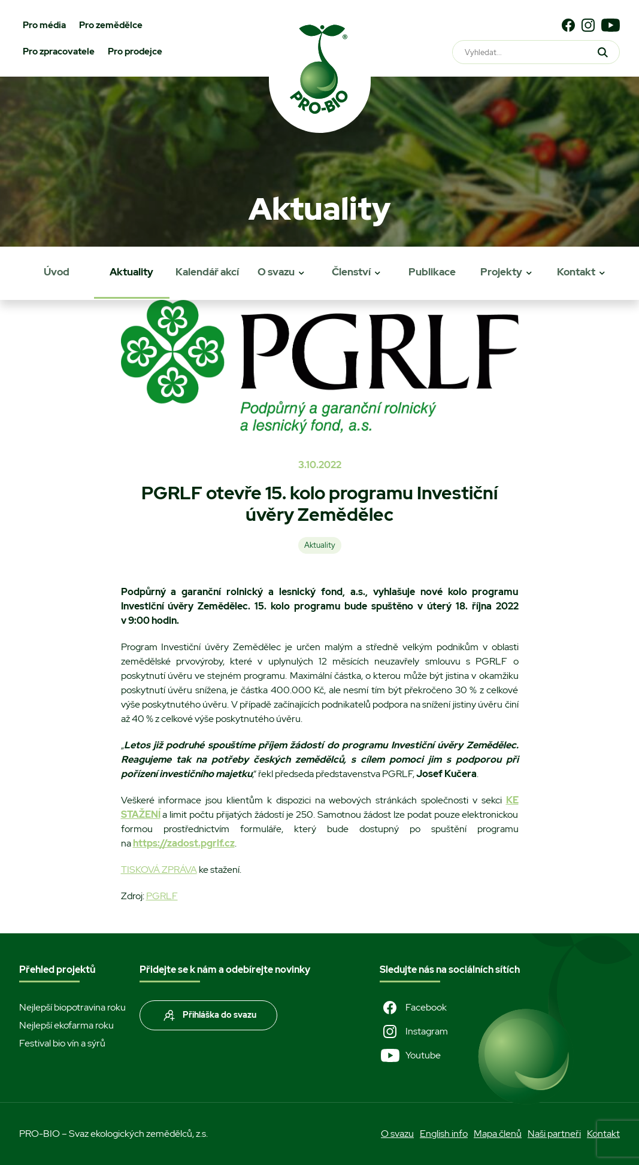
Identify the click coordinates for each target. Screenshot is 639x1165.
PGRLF (162, 896)
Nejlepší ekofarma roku (66, 1025)
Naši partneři (554, 1133)
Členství (351, 271)
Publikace (432, 271)
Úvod (56, 271)
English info (444, 1133)
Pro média (44, 25)
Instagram (414, 1031)
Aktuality (131, 271)
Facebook (413, 1007)
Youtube (410, 1055)
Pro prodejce (135, 51)
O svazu (276, 271)
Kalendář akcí (207, 271)
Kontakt (576, 271)
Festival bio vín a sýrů (62, 1043)
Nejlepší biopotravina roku (72, 1007)
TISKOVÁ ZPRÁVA (159, 869)
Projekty (501, 271)
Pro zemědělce (111, 25)
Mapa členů (498, 1133)
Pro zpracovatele (59, 51)
